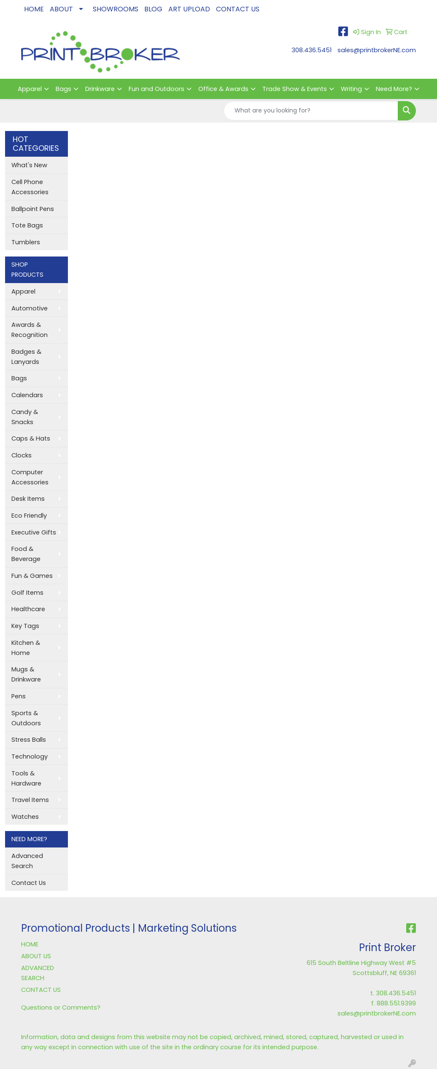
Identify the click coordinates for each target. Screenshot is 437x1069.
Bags (63, 89)
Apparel (30, 89)
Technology (29, 756)
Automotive (29, 308)
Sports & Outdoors (26, 718)
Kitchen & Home (25, 648)
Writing (351, 89)
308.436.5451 (311, 50)
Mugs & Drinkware (26, 674)
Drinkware (100, 89)
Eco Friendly (29, 515)
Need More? (394, 89)
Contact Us (28, 883)
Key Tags (25, 626)
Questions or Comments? (60, 1007)
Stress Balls (28, 739)
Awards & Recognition (29, 330)
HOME (34, 9)
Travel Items (30, 800)
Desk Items (28, 498)
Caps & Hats (30, 438)
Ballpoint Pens (32, 209)
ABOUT (61, 9)
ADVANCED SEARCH (37, 973)
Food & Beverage (25, 554)
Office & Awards (223, 89)
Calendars (27, 395)
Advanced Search (27, 861)
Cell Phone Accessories (30, 187)
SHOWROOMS (115, 9)
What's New (29, 165)
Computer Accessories (30, 477)
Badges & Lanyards (26, 356)
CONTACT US (237, 9)
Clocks (21, 455)
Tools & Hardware (26, 778)
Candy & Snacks (24, 417)
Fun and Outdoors (156, 89)
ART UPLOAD (189, 9)
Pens (18, 696)
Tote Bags (27, 225)
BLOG (153, 9)
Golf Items (27, 592)
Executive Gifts (33, 532)
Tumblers (25, 242)
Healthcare (28, 609)
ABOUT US (36, 956)
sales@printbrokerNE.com (376, 50)
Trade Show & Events (294, 89)
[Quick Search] (311, 110)
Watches (25, 816)
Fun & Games (32, 576)
